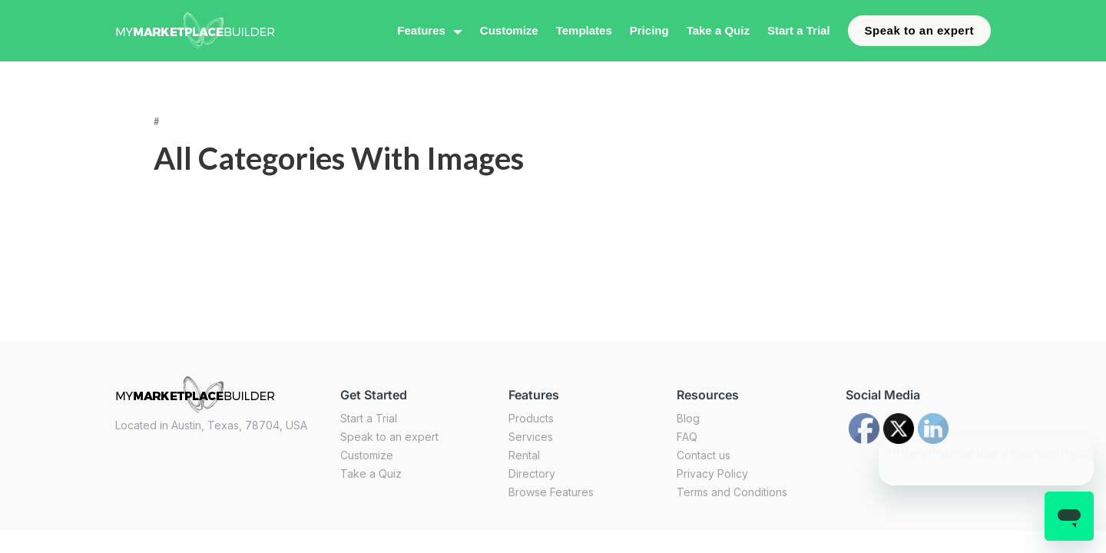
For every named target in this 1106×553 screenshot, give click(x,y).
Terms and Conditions (732, 491)
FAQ (687, 436)
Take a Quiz (718, 30)
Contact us (703, 455)
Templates (584, 30)
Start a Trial (798, 30)
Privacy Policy (712, 473)
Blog (688, 418)
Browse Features (551, 491)
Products (531, 418)
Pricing (649, 30)
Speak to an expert (919, 30)
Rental (524, 455)
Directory (531, 473)
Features (421, 30)
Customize (509, 30)
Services (530, 436)
